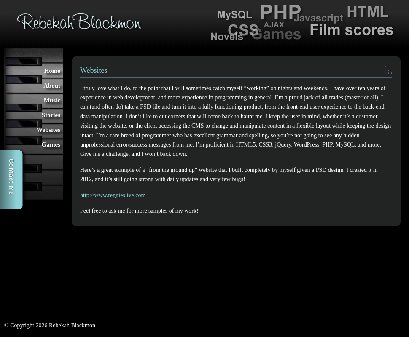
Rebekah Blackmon (79, 21)
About (51, 85)
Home (52, 70)
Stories (51, 115)
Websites (48, 129)
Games (51, 144)
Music (52, 100)
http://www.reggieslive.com (112, 195)
